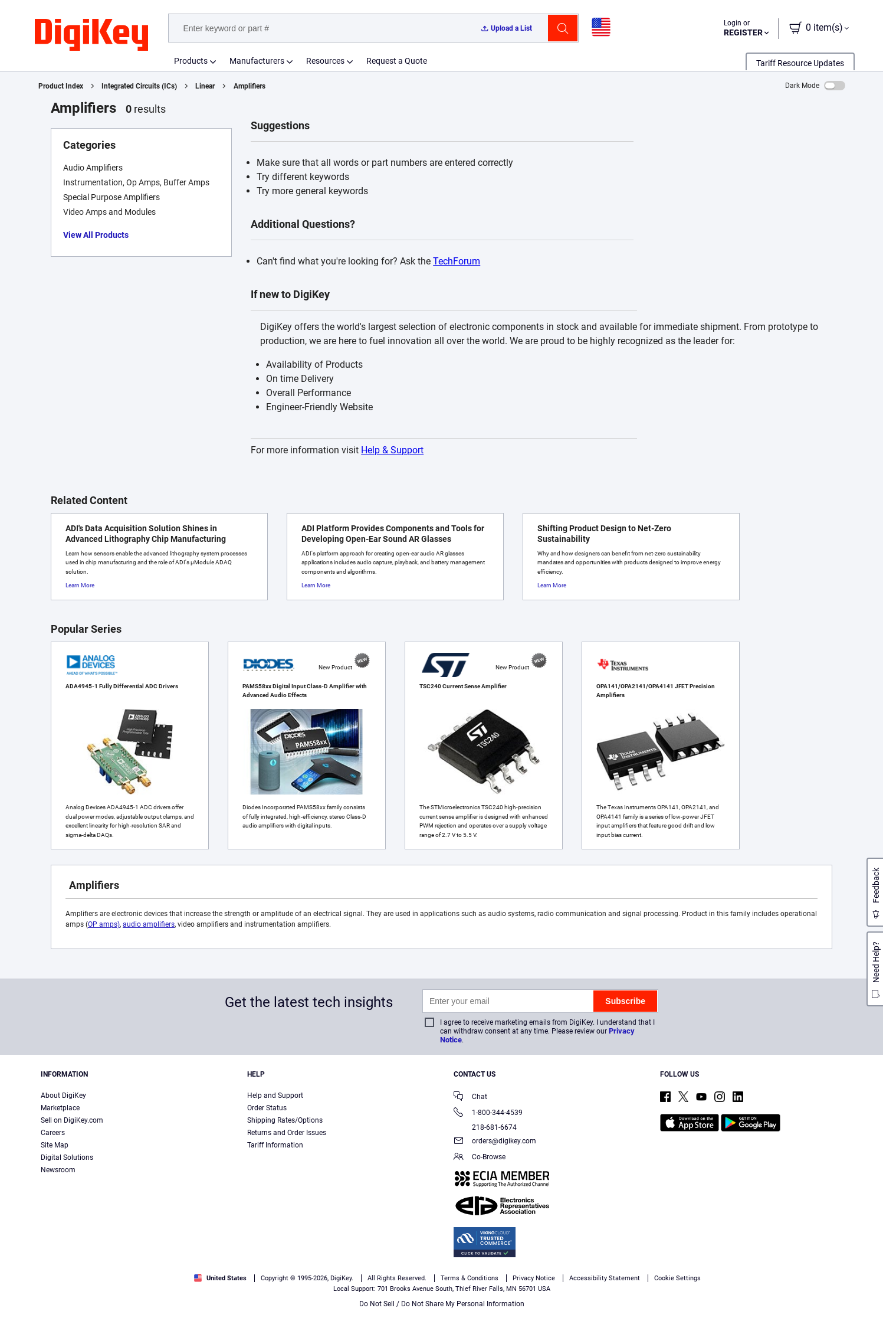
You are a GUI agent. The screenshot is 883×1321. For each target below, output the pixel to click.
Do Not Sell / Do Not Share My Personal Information (441, 1304)
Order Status (267, 1108)
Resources (325, 61)
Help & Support (392, 450)
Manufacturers (256, 61)
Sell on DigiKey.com (72, 1120)
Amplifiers (249, 86)
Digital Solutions (67, 1157)
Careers (53, 1133)
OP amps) (104, 924)
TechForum (456, 261)
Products (191, 61)
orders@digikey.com (495, 1141)
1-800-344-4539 (488, 1113)
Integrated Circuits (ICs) (139, 86)
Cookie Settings (677, 1278)
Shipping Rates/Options (285, 1120)
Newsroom (58, 1170)
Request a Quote (396, 61)
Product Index (60, 86)
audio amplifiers (149, 924)
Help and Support (275, 1095)
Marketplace (60, 1108)
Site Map (54, 1145)
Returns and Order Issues (286, 1133)
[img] (91, 35)
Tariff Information (275, 1145)
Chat (470, 1097)
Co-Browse (479, 1157)
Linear (205, 86)
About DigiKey (63, 1095)
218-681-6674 (485, 1127)
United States (220, 1278)
